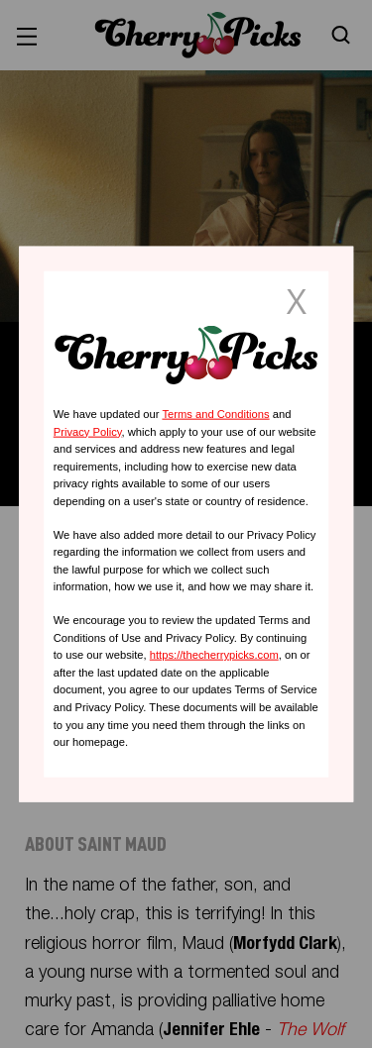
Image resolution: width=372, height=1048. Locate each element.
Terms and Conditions (215, 414)
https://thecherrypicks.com (214, 655)
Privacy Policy (88, 431)
